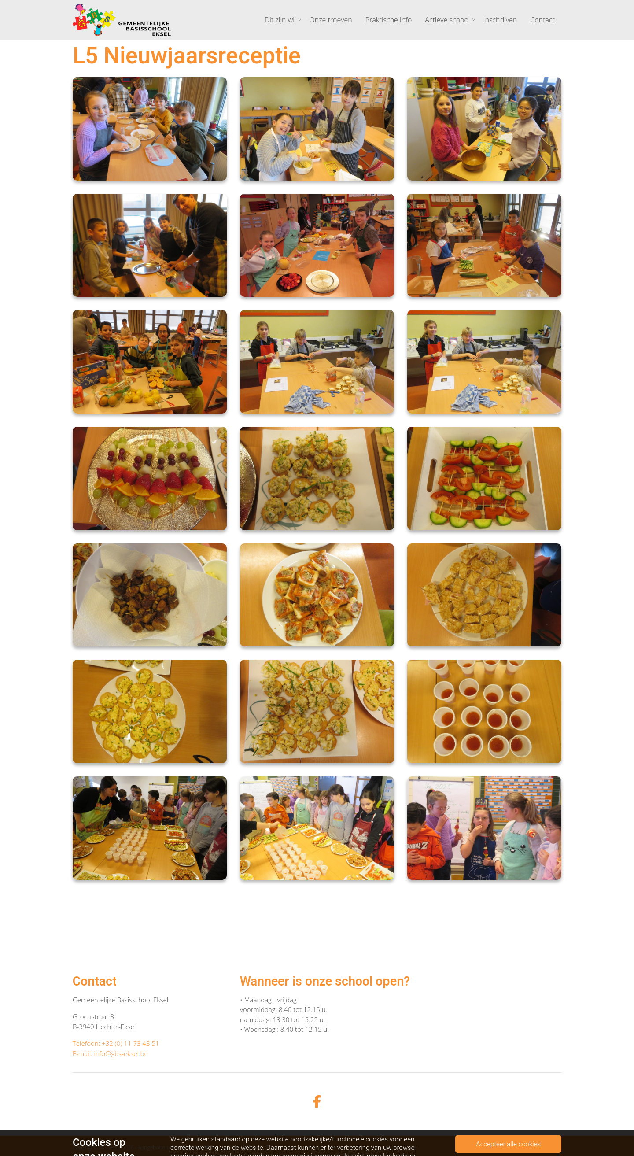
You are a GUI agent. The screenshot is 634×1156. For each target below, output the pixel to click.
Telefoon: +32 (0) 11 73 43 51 (116, 1043)
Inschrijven (500, 20)
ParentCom (195, 1147)
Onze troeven (330, 20)
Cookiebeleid (546, 1147)
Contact (542, 20)
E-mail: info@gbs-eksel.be (110, 1053)
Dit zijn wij (280, 20)
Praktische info (388, 20)
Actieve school (447, 20)
